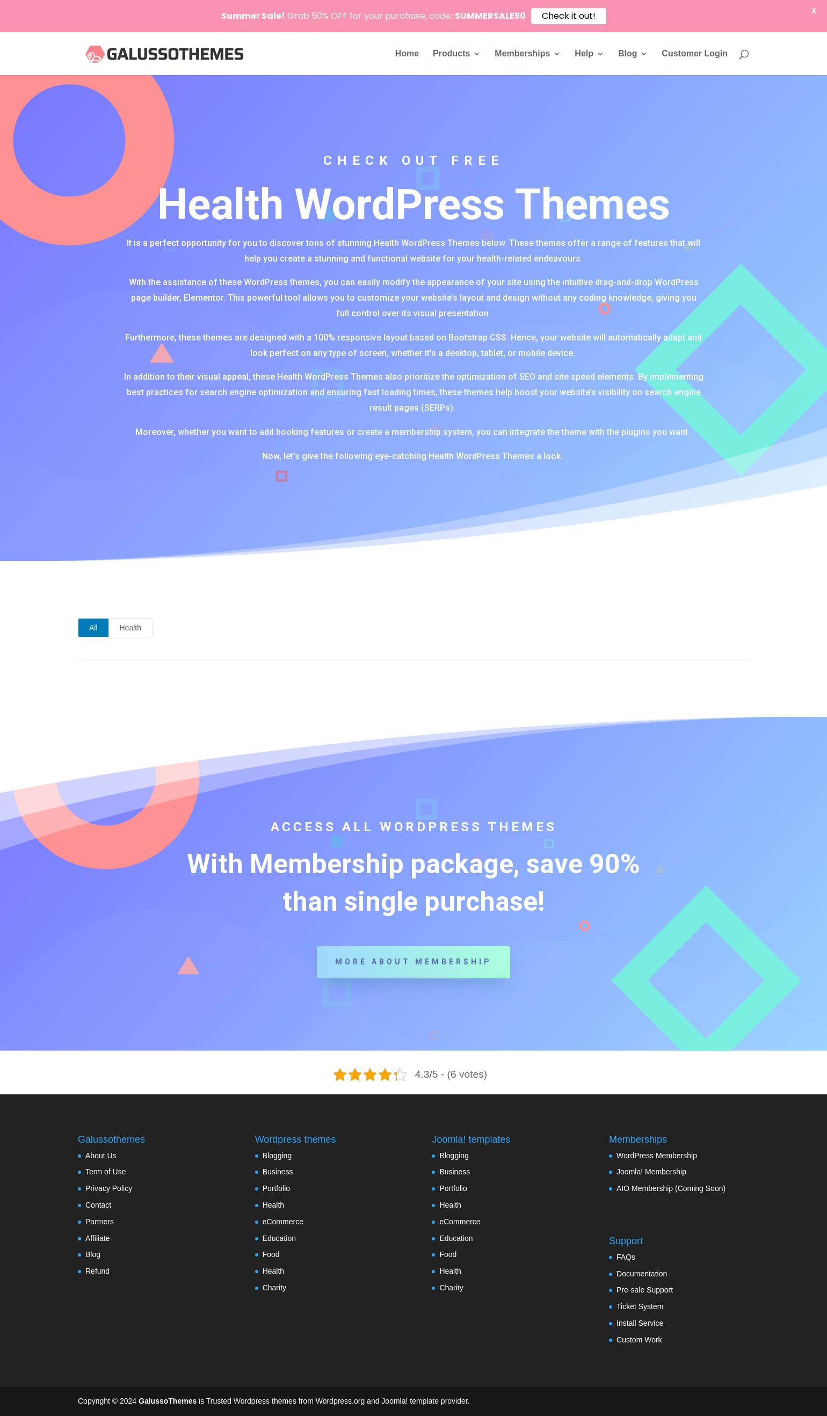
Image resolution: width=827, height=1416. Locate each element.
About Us (101, 1155)
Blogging (277, 1155)
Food (271, 1254)
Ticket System (639, 1306)
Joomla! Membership (651, 1171)
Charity (274, 1287)
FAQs (625, 1257)
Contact (98, 1205)
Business (278, 1171)
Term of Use (105, 1171)
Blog (627, 54)
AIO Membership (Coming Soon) (671, 1188)
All (93, 627)
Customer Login (695, 54)
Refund (97, 1271)
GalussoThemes (168, 1401)
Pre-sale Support (644, 1290)
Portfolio (276, 1188)
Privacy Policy (108, 1188)
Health (130, 627)
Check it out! (569, 16)
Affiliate (97, 1238)
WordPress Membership (656, 1155)
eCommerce (283, 1221)
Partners (99, 1221)
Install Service (639, 1323)
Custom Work (639, 1339)
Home (407, 54)
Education (279, 1238)
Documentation (641, 1273)
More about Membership (413, 961)
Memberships (522, 54)
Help (584, 54)
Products (451, 54)
